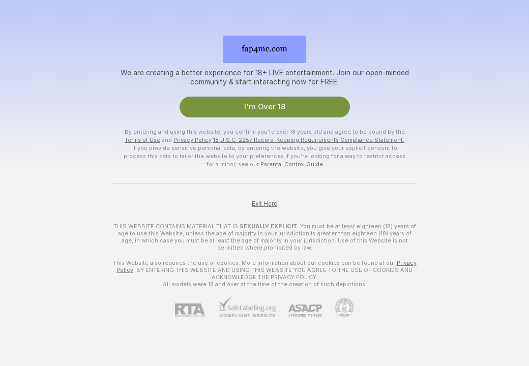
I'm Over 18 (264, 106)
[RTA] (196, 310)
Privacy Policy (192, 139)
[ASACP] (299, 310)
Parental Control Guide (291, 164)
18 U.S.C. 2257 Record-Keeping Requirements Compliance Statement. (308, 139)
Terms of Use (142, 139)
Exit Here (264, 203)
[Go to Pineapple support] (338, 307)
